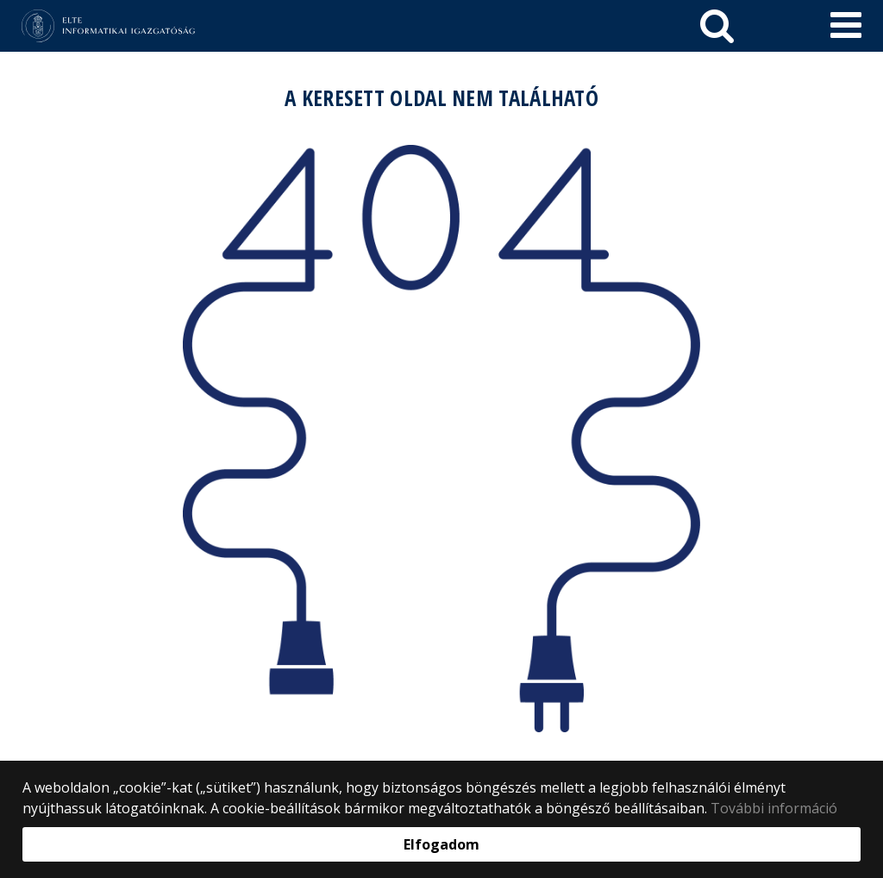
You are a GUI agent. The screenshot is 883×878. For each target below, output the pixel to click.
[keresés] (717, 26)
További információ (774, 808)
